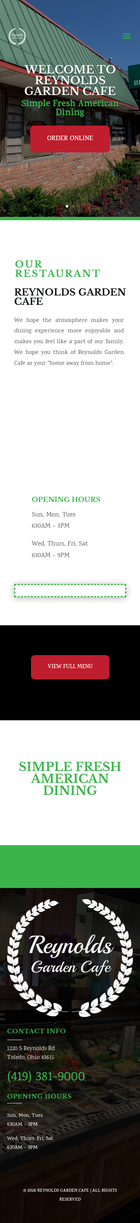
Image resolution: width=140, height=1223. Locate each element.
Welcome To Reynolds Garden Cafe (70, 80)
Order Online (70, 139)
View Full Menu (70, 667)
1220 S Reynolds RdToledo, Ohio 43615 (31, 1053)
